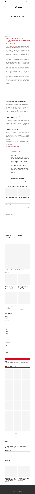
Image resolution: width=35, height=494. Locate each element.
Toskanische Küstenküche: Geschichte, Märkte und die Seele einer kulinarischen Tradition (24, 306)
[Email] (22, 486)
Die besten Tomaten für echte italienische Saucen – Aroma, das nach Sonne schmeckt (24, 287)
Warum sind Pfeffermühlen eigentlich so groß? (15, 38)
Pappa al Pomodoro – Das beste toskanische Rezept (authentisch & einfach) (10, 306)
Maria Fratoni (14, 155)
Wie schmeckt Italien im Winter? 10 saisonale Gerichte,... (24, 198)
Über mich (7, 452)
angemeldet (11, 181)
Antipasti (6, 315)
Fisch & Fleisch (8, 319)
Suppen (6, 332)
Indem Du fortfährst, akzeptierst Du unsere (16, 361)
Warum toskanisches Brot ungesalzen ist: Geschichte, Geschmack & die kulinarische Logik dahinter (10, 288)
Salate (6, 330)
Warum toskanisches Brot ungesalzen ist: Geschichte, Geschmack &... (11, 198)
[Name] (17, 351)
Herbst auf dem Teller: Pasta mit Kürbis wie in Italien (23, 478)
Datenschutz (7, 459)
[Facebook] (26, 1)
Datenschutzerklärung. (24, 361)
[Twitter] (24, 235)
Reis (6, 328)
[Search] (29, 1)
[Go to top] (17, 492)
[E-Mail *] (17, 355)
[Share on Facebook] (20, 151)
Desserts (6, 317)
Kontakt (6, 454)
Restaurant (14, 47)
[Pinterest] (11, 237)
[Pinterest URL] (9, 373)
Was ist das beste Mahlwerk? (12, 43)
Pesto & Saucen (8, 323)
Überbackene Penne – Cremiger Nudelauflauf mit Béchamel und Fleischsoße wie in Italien (16, 270)
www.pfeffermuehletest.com (14, 146)
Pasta (6, 321)
